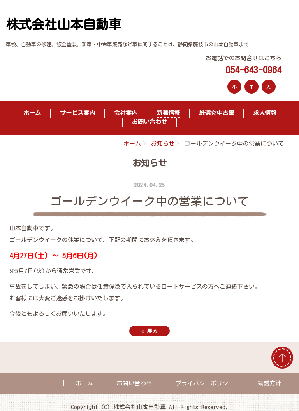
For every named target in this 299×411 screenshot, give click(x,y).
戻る (149, 331)
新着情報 (168, 113)
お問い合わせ (149, 122)
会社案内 (125, 113)
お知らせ (162, 143)
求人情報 (264, 113)
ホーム (32, 113)
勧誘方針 (269, 383)
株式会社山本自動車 (63, 24)
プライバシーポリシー (205, 383)
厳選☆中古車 (216, 113)
